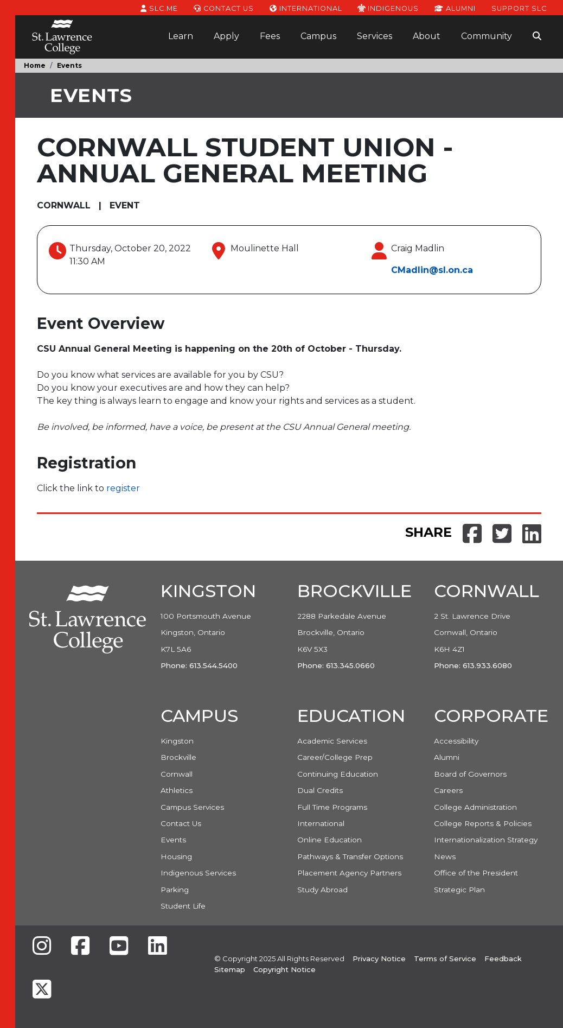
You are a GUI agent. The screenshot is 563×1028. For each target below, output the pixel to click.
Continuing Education (337, 774)
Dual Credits (320, 790)
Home (35, 65)
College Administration (475, 807)
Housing (176, 856)
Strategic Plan (459, 889)
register (123, 488)
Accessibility (456, 741)
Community (486, 36)
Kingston (177, 741)
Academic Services (332, 741)
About (426, 36)
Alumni (455, 7)
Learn (180, 36)
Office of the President (476, 872)
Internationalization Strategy (486, 839)
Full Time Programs (332, 807)
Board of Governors (470, 774)
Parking (175, 889)
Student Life (183, 906)
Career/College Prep (335, 757)
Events (69, 65)
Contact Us (224, 7)
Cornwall (177, 774)
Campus (318, 36)
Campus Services (192, 807)
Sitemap (229, 969)
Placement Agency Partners (349, 872)
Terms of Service (445, 958)
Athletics (177, 790)
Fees (270, 36)
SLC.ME (159, 7)
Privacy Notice (379, 958)
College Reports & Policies (483, 823)
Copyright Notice (284, 969)
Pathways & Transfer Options (350, 856)
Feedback (503, 958)
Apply (226, 36)
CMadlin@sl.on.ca (432, 270)
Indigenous (388, 7)
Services (374, 36)
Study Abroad (322, 889)
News (445, 856)
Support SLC (519, 7)
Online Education (329, 839)
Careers (448, 790)
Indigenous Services (198, 872)
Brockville (178, 757)
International (306, 7)
